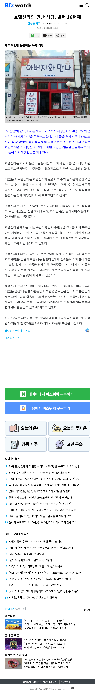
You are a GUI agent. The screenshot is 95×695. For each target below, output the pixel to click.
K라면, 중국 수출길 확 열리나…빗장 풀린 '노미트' (36, 541)
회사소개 (27, 681)
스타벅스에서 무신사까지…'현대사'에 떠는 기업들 (50, 624)
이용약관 (37, 681)
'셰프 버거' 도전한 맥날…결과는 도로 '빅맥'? (47, 663)
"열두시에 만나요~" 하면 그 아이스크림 (44, 643)
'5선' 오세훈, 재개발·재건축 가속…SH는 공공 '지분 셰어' (40, 504)
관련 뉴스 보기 (12, 338)
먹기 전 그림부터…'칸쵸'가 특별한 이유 (44, 647)
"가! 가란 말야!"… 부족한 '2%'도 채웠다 (45, 640)
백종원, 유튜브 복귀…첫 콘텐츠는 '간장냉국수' (34, 597)
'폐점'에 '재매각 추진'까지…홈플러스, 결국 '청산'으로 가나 (41, 548)
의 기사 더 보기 (18, 330)
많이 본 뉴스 (12, 458)
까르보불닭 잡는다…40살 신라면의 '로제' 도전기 (49, 659)
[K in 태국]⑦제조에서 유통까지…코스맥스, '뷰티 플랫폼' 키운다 (44, 591)
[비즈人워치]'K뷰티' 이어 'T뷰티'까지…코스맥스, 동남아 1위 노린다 (46, 573)
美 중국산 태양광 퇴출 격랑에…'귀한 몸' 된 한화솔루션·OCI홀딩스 (45, 485)
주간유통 (10, 616)
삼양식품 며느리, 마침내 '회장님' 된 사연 (45, 628)
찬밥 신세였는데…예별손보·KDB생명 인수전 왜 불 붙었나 (40, 497)
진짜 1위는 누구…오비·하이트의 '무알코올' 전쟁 (35, 585)
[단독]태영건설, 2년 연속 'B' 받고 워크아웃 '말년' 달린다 (40, 491)
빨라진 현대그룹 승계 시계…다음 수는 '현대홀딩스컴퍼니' (40, 472)
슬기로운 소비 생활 (16, 655)
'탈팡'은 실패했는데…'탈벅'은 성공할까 (30, 560)
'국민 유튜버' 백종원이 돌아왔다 (26, 554)
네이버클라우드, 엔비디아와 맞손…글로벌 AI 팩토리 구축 (40, 516)
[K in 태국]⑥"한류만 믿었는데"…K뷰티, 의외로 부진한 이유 (42, 579)
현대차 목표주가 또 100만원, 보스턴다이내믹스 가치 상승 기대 (43, 522)
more (87, 609)
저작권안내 (65, 681)
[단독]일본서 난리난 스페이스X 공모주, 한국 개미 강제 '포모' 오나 (44, 479)
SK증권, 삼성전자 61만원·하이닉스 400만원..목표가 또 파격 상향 (44, 466)
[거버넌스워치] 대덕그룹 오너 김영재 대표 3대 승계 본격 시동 (42, 510)
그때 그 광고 (12, 635)
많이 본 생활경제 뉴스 (17, 534)
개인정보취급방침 (50, 681)
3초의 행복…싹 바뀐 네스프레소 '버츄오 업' (46, 667)
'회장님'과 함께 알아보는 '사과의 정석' (44, 620)
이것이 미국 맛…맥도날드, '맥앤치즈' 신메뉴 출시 (36, 566)
